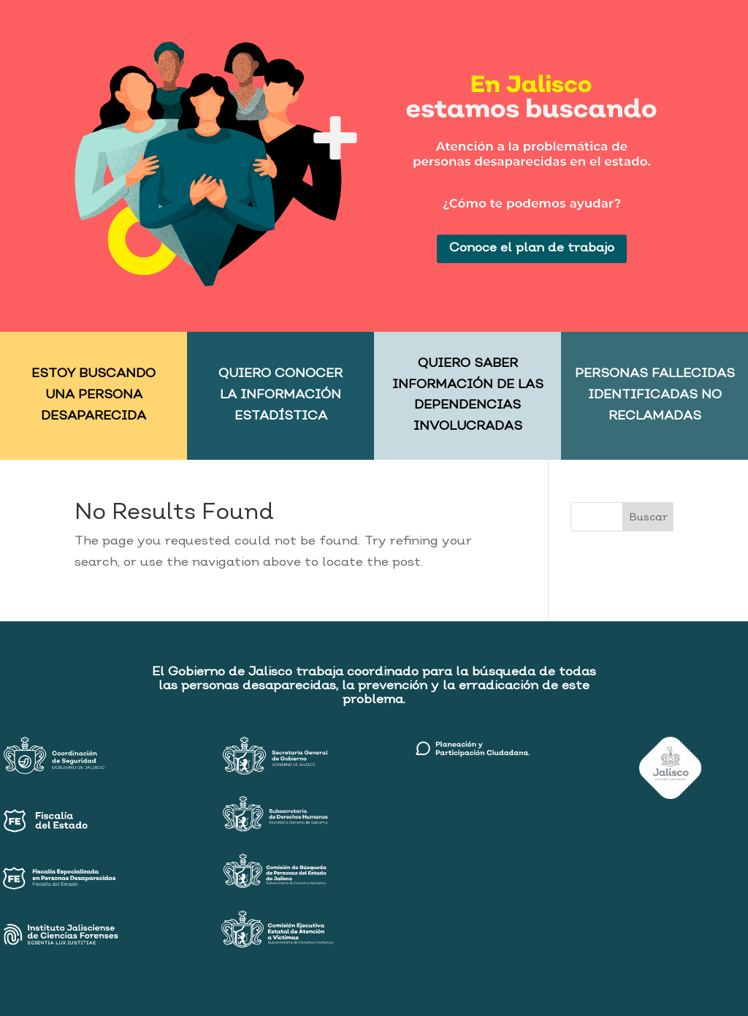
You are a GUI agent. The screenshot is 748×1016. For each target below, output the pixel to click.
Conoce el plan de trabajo (531, 248)
